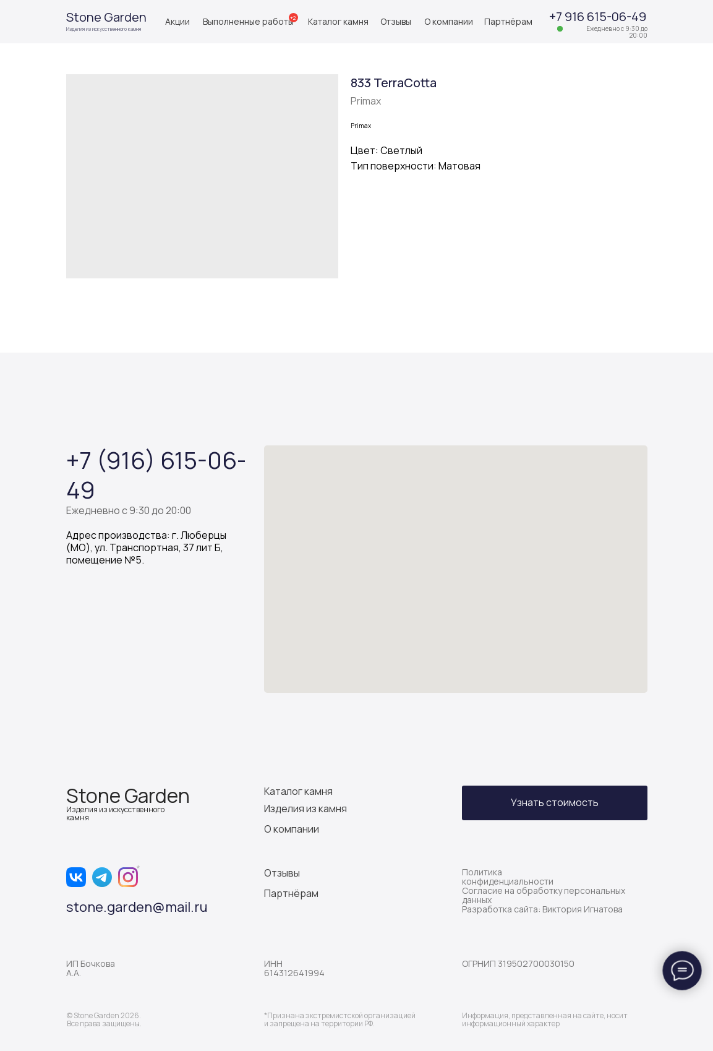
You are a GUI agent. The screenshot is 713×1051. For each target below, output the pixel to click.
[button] (554, 803)
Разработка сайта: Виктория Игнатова (542, 909)
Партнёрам (508, 21)
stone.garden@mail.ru (137, 907)
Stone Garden (106, 17)
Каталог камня (338, 21)
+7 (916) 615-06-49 (156, 474)
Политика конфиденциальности (507, 876)
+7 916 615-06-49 (597, 16)
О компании (448, 21)
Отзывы (395, 21)
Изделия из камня (305, 808)
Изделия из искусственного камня (103, 28)
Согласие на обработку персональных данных (543, 895)
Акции (177, 21)
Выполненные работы (248, 21)
